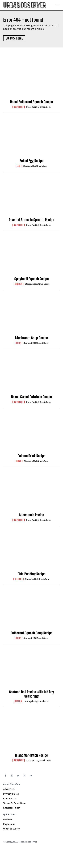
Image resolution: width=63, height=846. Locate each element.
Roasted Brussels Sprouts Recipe (31, 220)
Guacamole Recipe (31, 515)
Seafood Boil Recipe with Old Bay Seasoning (31, 694)
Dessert (18, 579)
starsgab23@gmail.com (38, 107)
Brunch (18, 284)
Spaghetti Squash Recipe (31, 279)
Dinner (18, 701)
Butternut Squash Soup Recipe (31, 633)
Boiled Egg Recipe (31, 161)
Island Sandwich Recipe (31, 755)
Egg (18, 166)
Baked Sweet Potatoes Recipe (31, 397)
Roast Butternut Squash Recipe (31, 102)
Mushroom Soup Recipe (31, 338)
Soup (18, 343)
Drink (18, 461)
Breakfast (19, 107)
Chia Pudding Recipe (32, 574)
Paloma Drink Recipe (32, 456)
